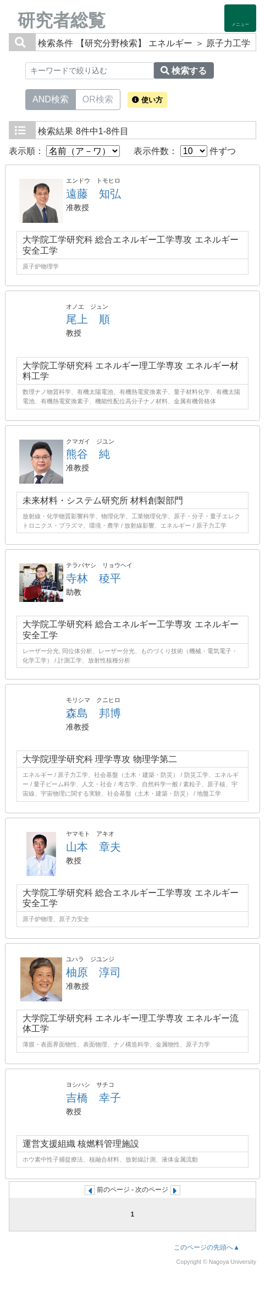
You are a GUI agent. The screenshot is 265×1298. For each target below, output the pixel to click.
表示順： (64, 151)
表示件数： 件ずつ (185, 151)
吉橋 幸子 (93, 1098)
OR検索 (97, 98)
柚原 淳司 (93, 972)
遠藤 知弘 (93, 194)
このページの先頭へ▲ (207, 1247)
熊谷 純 (88, 454)
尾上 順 (88, 319)
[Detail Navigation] (240, 18)
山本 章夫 (93, 847)
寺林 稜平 (93, 578)
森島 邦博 (93, 713)
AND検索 (50, 98)
